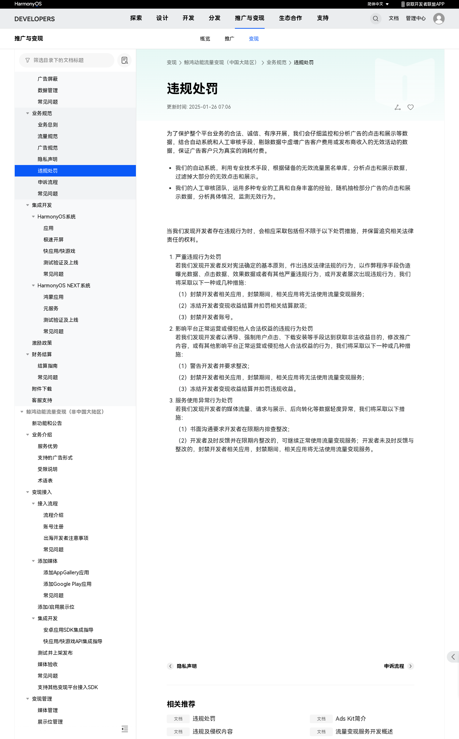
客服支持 (42, 400)
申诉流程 (48, 182)
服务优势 (48, 446)
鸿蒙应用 (53, 297)
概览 (205, 39)
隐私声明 (48, 159)
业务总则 (48, 125)
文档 (394, 18)
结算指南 (48, 366)
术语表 (45, 481)
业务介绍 (42, 435)
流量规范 (48, 136)
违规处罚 (48, 171)
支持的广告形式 (55, 458)
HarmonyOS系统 (57, 217)
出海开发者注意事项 (66, 538)
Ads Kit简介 (351, 718)
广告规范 (48, 148)
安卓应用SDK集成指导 (68, 630)
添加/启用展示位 (56, 607)
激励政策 (42, 343)
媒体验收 (48, 664)
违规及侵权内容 (213, 731)
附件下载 (42, 389)
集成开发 (42, 205)
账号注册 (53, 526)
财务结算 (42, 354)
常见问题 (48, 102)
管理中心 (416, 18)
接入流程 (48, 504)
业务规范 (42, 113)
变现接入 (42, 492)
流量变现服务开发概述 (364, 731)
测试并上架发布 (55, 653)
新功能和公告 (47, 423)
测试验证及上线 (61, 262)
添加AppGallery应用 (66, 572)
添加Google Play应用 (67, 584)
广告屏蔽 (48, 79)
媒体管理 (48, 710)
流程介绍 (53, 515)
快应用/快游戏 (59, 251)
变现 (254, 39)
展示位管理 (50, 722)
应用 (48, 228)
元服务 (50, 308)
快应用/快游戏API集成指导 (73, 641)
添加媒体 (48, 561)
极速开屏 (53, 240)
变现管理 (42, 699)
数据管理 (48, 90)
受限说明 (48, 469)
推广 (229, 39)
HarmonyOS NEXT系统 (64, 285)
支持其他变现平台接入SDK (68, 687)
